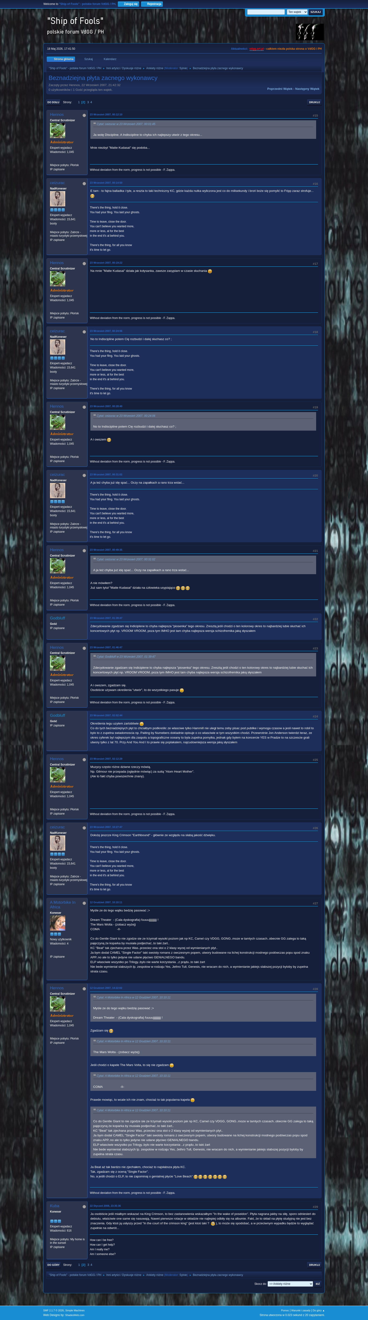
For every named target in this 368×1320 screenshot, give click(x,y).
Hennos (57, 114)
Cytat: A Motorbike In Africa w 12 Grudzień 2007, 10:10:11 (134, 997)
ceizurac (57, 183)
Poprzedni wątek (279, 89)
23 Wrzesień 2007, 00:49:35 (106, 549)
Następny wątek (307, 89)
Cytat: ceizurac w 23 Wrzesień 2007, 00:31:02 (126, 559)
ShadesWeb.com (74, 1315)
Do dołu (53, 102)
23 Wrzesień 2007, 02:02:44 (106, 715)
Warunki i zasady (300, 1310)
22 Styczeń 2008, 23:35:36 (105, 1205)
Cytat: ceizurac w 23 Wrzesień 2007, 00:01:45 (126, 124)
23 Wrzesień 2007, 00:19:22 (106, 262)
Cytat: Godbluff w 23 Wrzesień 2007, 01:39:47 (126, 657)
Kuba (54, 1206)
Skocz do (260, 1284)
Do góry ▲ (319, 1310)
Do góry (53, 1264)
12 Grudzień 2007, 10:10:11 (106, 902)
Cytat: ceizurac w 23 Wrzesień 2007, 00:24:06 (126, 415)
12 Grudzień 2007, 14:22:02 (106, 987)
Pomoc (285, 1310)
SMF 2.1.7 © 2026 (53, 1310)
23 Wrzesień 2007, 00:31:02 (106, 474)
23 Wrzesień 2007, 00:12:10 (106, 114)
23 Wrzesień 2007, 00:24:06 (106, 331)
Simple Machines (74, 1310)
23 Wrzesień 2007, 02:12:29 (106, 758)
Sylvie (183, 68)
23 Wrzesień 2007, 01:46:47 (106, 647)
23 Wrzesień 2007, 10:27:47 (106, 827)
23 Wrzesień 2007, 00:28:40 (106, 406)
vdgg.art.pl (256, 48)
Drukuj (314, 102)
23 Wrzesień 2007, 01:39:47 (106, 618)
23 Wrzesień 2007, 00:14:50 (106, 182)
